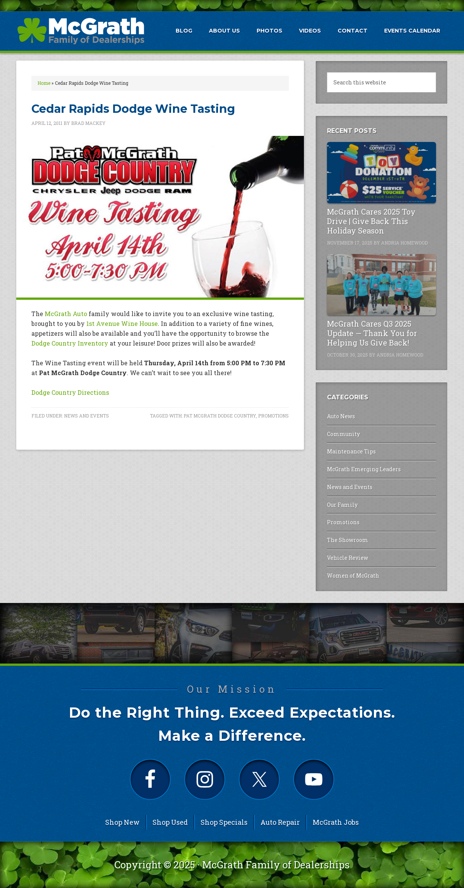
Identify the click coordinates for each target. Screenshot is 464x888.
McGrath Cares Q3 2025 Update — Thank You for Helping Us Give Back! (372, 333)
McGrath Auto (66, 314)
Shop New (122, 822)
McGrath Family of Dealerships (276, 864)
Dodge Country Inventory (69, 343)
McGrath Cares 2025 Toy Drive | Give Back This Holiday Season (371, 221)
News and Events (86, 416)
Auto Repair (280, 822)
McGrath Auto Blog (80, 31)
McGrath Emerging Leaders (364, 469)
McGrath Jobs (336, 822)
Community (343, 434)
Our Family (342, 504)
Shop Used (170, 822)
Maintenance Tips (351, 451)
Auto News (341, 416)
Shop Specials (224, 822)
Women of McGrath (353, 575)
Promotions (273, 416)
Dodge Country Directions (70, 392)
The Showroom (347, 540)
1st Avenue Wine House (122, 323)
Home (43, 83)
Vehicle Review (347, 557)
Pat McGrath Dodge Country (220, 416)
